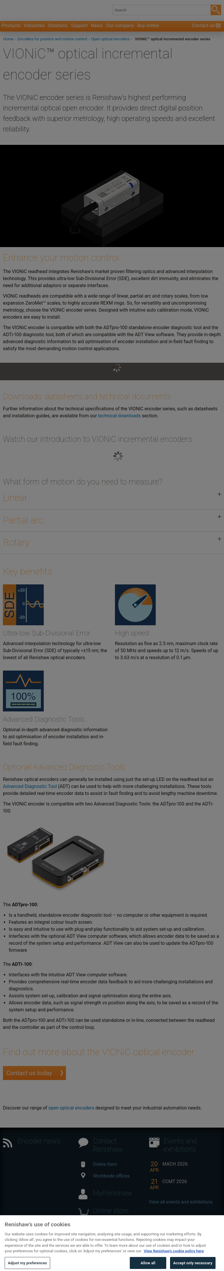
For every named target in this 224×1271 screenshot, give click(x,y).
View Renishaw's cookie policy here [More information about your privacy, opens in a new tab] (174, 1258)
